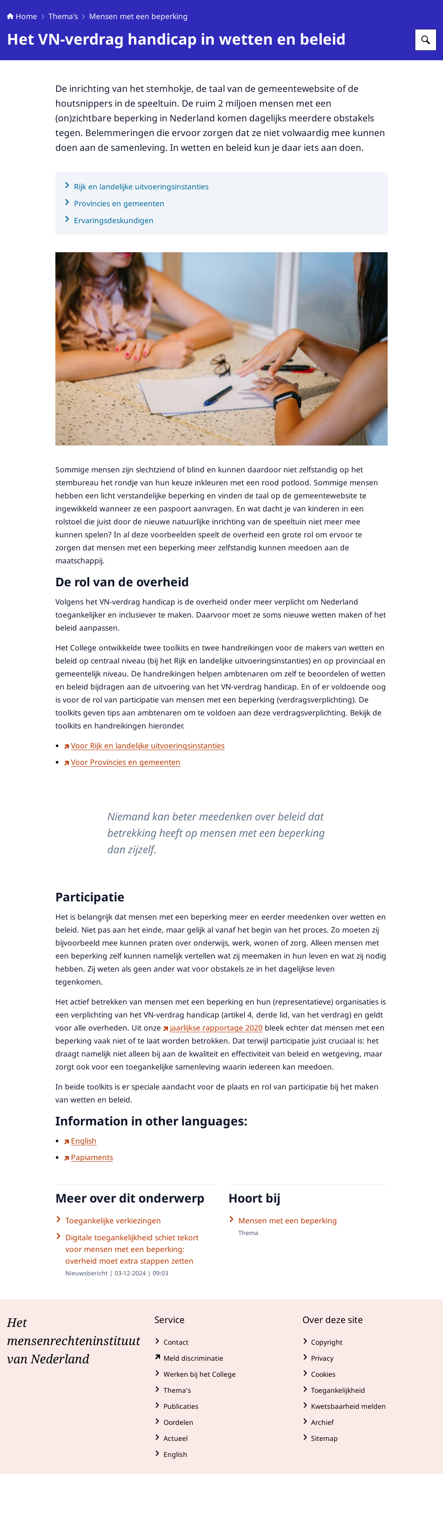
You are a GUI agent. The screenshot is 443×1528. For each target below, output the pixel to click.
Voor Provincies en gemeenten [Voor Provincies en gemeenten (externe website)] (122, 816)
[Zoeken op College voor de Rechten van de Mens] (425, 94)
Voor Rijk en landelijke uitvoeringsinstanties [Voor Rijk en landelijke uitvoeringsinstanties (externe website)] (144, 799)
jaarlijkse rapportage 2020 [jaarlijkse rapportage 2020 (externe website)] (213, 1081)
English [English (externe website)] (80, 1195)
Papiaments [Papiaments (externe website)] (88, 1211)
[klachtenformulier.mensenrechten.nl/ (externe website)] (221, 1412)
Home (22, 70)
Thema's (63, 70)
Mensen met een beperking (138, 70)
